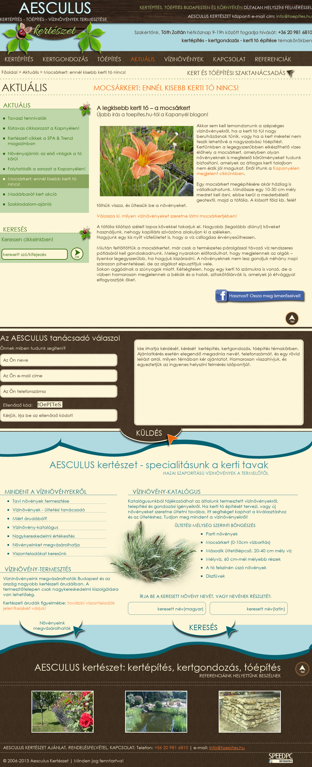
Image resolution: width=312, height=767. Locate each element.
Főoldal (9, 72)
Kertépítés (19, 59)
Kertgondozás (65, 59)
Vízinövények (184, 59)
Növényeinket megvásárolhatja (46, 544)
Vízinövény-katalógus (35, 527)
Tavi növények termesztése (40, 501)
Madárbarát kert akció (32, 194)
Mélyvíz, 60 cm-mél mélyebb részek (243, 559)
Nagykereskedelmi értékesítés (43, 536)
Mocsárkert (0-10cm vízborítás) (238, 542)
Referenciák (273, 59)
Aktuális (142, 59)
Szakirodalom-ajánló (29, 204)
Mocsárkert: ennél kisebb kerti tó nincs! (85, 72)
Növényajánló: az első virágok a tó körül (45, 156)
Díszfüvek (215, 576)
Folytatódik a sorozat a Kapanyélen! (46, 168)
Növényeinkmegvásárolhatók (52, 625)
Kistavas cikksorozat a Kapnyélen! (43, 128)
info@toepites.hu (294, 16)
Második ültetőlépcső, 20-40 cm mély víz (249, 550)
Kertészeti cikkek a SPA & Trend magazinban (40, 140)
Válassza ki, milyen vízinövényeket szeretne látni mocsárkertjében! (167, 215)
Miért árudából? (29, 518)
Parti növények (222, 533)
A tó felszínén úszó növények (236, 567)
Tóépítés (109, 59)
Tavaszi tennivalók (27, 118)
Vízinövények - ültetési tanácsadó (48, 509)
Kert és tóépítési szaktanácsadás (236, 72)
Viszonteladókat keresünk (39, 553)
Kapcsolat (229, 59)
